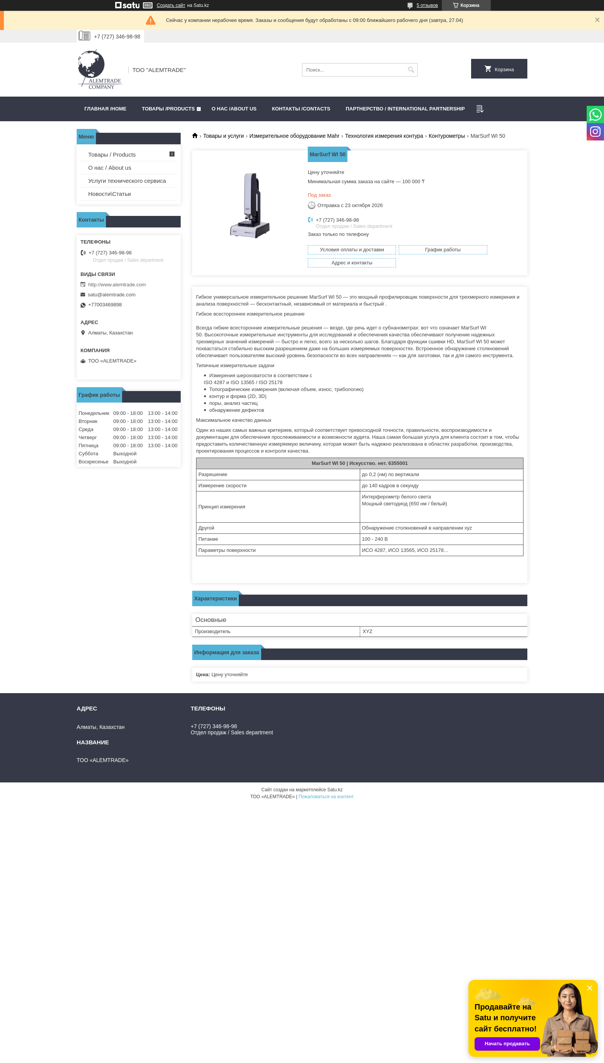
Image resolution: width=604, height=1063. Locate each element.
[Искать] (411, 70)
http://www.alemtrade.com (117, 284)
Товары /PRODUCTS (168, 109)
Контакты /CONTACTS (301, 109)
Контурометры (447, 136)
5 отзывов (427, 5)
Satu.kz (334, 780)
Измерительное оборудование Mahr (295, 136)
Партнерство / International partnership (405, 109)
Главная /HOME (105, 109)
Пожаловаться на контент (326, 787)
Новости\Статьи (109, 194)
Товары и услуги (223, 136)
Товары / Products (112, 154)
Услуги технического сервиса (127, 180)
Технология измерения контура (384, 136)
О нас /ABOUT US (234, 109)
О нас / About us (109, 167)
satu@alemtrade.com (112, 295)
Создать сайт (171, 5)
